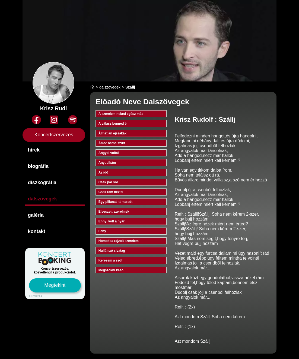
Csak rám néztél (110, 192)
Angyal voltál (108, 153)
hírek (34, 150)
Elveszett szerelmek (113, 211)
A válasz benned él (113, 123)
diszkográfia (42, 182)
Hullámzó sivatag (111, 251)
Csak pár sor (108, 182)
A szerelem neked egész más (120, 114)
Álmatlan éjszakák (112, 133)
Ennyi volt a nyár (111, 221)
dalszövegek (42, 198)
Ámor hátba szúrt (111, 143)
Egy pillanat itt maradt (115, 202)
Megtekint (54, 285)
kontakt (36, 231)
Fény (102, 231)
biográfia (38, 166)
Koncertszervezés (53, 134)
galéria (36, 215)
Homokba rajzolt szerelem (118, 241)
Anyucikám (107, 163)
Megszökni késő (110, 270)
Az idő (103, 172)
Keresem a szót (110, 260)
